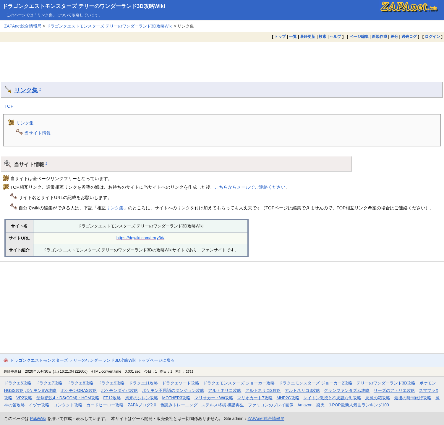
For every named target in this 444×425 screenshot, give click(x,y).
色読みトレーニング (178, 405)
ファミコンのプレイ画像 (271, 405)
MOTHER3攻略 (176, 397)
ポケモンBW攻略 (40, 390)
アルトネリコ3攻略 (302, 390)
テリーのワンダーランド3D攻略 (386, 383)
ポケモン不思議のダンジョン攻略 (173, 390)
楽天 (320, 405)
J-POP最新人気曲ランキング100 (359, 405)
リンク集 (26, 90)
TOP (9, 106)
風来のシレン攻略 (141, 397)
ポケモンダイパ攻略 (119, 390)
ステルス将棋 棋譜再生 (222, 405)
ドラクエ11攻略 (143, 383)
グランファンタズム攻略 (347, 390)
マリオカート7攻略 (255, 397)
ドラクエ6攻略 (17, 383)
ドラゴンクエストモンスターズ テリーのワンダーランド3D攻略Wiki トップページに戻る (92, 360)
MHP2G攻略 (288, 397)
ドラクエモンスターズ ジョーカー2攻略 (315, 383)
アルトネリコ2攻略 (263, 390)
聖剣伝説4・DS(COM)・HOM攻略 (67, 397)
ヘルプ (335, 36)
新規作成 (379, 36)
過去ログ (409, 36)
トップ (280, 36)
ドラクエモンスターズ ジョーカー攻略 (239, 383)
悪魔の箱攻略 (377, 397)
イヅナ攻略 (39, 405)
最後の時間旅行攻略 (412, 397)
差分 (394, 36)
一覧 (293, 36)
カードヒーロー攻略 (105, 405)
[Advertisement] (222, 57)
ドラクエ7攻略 (48, 383)
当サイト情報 (37, 132)
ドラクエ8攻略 (79, 383)
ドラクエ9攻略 (110, 383)
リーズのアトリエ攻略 (394, 390)
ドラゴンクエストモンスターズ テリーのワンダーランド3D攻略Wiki (83, 6)
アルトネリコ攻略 (224, 390)
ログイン (432, 36)
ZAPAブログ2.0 (142, 405)
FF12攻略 (112, 397)
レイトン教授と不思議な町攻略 (332, 397)
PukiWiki (38, 418)
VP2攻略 (24, 397)
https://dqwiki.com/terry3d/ (140, 237)
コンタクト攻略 (68, 405)
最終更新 (307, 36)
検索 (322, 36)
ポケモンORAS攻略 (79, 390)
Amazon (304, 405)
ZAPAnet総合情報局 (22, 26)
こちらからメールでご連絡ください (250, 187)
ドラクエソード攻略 (180, 383)
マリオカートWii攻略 (214, 397)
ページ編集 (359, 36)
